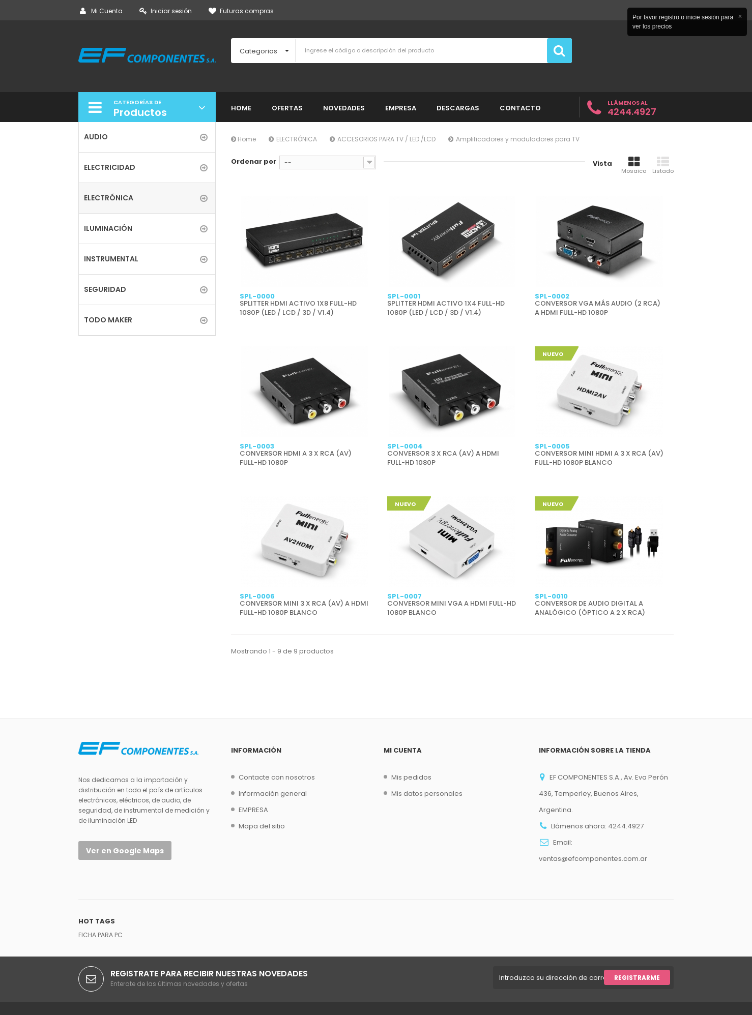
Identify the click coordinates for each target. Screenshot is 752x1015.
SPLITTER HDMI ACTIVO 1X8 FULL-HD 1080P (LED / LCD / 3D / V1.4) (298, 308)
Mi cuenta (403, 750)
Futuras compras (241, 11)
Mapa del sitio (262, 826)
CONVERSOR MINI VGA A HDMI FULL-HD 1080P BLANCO (451, 608)
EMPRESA (253, 810)
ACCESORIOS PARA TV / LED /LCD (386, 139)
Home (243, 139)
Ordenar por (253, 161)
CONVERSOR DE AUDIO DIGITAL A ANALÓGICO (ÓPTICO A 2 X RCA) (590, 608)
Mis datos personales (426, 793)
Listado (663, 165)
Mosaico (633, 165)
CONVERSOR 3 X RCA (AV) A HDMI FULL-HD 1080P (443, 458)
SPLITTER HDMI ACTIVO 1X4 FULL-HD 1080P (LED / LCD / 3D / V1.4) (446, 308)
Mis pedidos (411, 777)
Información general (273, 793)
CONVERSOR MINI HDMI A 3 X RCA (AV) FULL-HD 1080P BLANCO (599, 458)
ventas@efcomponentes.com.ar (593, 858)
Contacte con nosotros (277, 777)
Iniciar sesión (165, 11)
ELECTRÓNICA (296, 139)
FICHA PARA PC (100, 935)
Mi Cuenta (101, 11)
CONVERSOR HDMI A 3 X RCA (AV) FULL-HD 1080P (296, 458)
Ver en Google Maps (125, 851)
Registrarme (637, 977)
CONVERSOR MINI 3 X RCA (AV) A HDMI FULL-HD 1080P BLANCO (304, 608)
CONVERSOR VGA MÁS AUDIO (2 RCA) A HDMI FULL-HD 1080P (597, 308)
